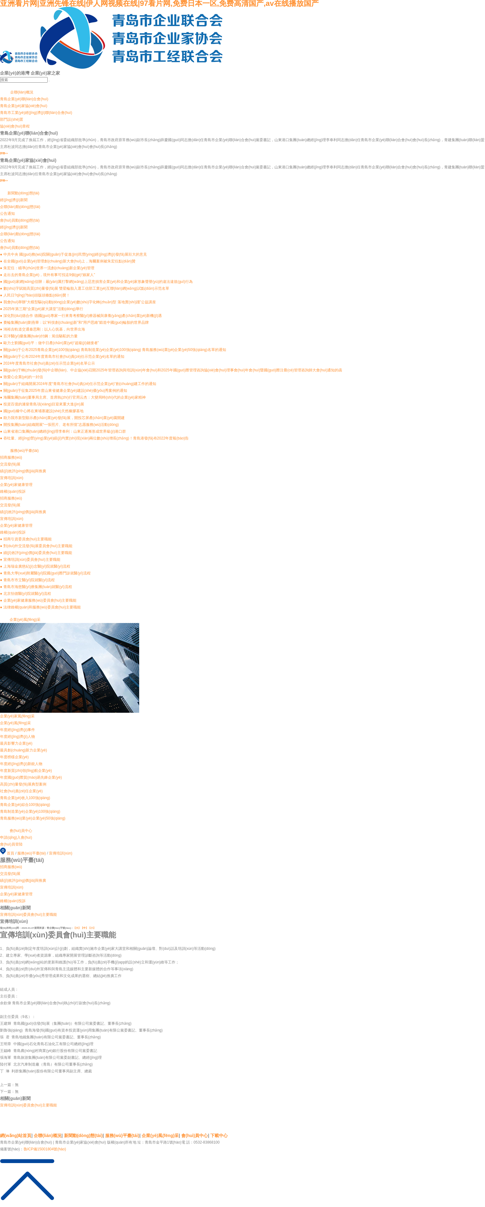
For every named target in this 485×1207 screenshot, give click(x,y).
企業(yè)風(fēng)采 (160, 1135)
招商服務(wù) (11, 498)
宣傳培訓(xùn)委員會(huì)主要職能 (28, 914)
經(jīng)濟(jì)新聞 (14, 227)
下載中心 (219, 1135)
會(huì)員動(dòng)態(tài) (20, 247)
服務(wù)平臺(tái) (31, 853)
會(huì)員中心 (194, 1135)
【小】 (92, 928)
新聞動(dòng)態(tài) (83, 1135)
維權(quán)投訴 (13, 532)
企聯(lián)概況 (48, 1135)
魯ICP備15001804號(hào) (45, 1149)
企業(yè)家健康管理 (16, 525)
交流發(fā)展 (10, 505)
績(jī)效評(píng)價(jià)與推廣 (23, 512)
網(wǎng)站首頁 (15, 1135)
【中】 (84, 928)
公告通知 (7, 241)
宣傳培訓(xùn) (11, 519)
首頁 (10, 853)
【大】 (77, 928)
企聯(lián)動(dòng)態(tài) (20, 234)
